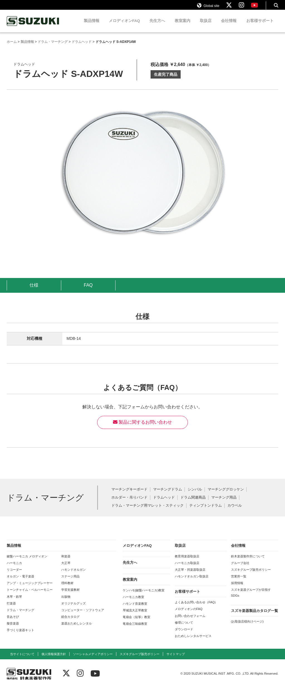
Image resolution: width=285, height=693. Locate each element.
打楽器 (11, 608)
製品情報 (91, 26)
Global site (208, 8)
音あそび (13, 621)
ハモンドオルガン (73, 574)
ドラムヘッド (164, 502)
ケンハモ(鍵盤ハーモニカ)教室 (143, 595)
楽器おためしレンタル (76, 628)
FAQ (88, 289)
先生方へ (157, 26)
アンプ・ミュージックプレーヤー (30, 588)
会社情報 (229, 26)
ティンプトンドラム (205, 510)
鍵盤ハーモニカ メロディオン (27, 561)
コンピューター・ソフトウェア (82, 615)
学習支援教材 (70, 594)
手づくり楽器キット (20, 635)
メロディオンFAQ (124, 26)
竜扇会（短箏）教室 (136, 622)
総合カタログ (70, 621)
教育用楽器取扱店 (187, 561)
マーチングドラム (167, 494)
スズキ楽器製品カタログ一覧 (254, 615)
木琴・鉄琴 (14, 601)
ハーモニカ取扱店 (187, 567)
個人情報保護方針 (53, 659)
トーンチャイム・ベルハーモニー (30, 594)
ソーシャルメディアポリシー (93, 659)
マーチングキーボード (129, 494)
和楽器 (65, 561)
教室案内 (182, 26)
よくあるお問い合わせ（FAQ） (196, 607)
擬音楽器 (13, 628)
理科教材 (67, 588)
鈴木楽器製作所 (33, 26)
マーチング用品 (224, 502)
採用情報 (237, 588)
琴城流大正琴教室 (135, 615)
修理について (184, 627)
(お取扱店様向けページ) (247, 626)
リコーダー (14, 574)
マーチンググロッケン (226, 494)
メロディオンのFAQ (188, 614)
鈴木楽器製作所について (248, 561)
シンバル (195, 494)
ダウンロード (184, 634)
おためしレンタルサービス (193, 641)
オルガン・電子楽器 (20, 581)
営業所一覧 (238, 581)
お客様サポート (260, 26)
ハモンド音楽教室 (135, 608)
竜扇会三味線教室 (135, 628)
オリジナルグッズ (73, 608)
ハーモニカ (14, 567)
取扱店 (206, 26)
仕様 (34, 289)
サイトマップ (175, 659)
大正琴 (65, 567)
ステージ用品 (70, 581)
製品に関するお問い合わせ (142, 427)
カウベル (234, 510)
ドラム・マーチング (20, 615)
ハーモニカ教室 (133, 601)
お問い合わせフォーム (190, 620)
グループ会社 (240, 567)
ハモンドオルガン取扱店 (191, 581)
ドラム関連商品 (193, 502)
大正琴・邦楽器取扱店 (190, 574)
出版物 (65, 601)
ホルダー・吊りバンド (129, 502)
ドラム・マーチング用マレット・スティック (147, 510)
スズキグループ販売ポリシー (251, 574)
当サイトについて (22, 659)
